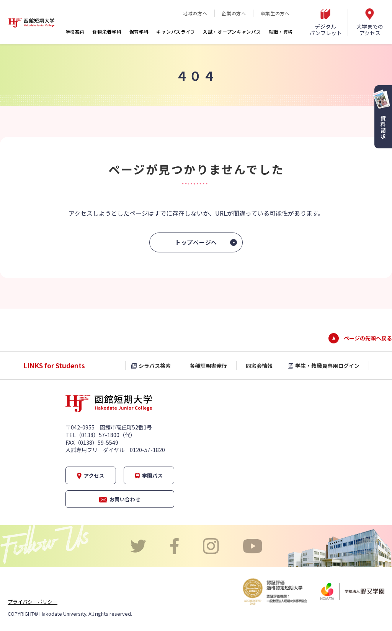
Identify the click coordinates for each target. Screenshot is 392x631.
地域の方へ (195, 13)
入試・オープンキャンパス (232, 31)
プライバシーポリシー (32, 601)
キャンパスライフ (175, 31)
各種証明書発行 (208, 365)
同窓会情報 (259, 365)
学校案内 (75, 31)
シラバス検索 (155, 365)
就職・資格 (281, 31)
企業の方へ (234, 13)
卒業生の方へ (275, 13)
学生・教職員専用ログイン (327, 365)
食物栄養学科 (106, 31)
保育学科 (139, 31)
